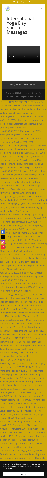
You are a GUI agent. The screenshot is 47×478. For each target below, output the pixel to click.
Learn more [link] (7, 469)
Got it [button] (23, 474)
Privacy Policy (15, 85)
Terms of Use (29, 85)
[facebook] (3, 232)
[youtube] (3, 247)
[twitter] (3, 237)
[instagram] (3, 242)
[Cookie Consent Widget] (23, 469)
